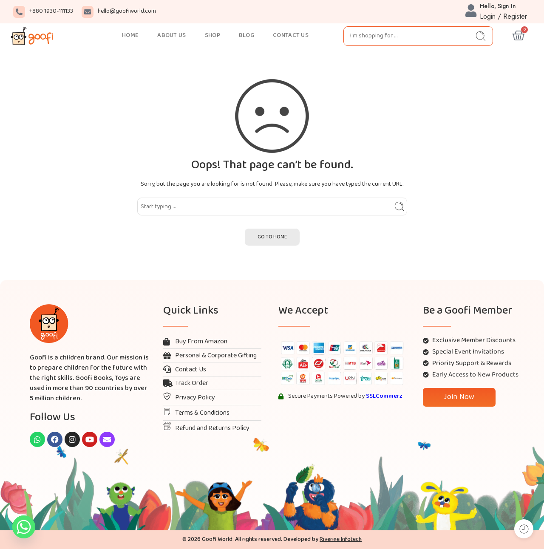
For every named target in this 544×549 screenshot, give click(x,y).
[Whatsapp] (23, 526)
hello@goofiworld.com (127, 11)
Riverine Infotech (341, 539)
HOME (130, 35)
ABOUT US (171, 35)
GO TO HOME (272, 237)
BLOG (246, 35)
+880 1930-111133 (51, 11)
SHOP (212, 35)
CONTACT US (291, 35)
